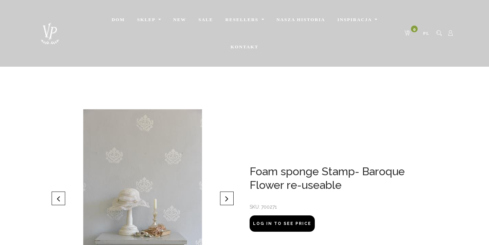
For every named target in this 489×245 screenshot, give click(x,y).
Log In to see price (282, 223)
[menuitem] (118, 19)
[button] (58, 198)
